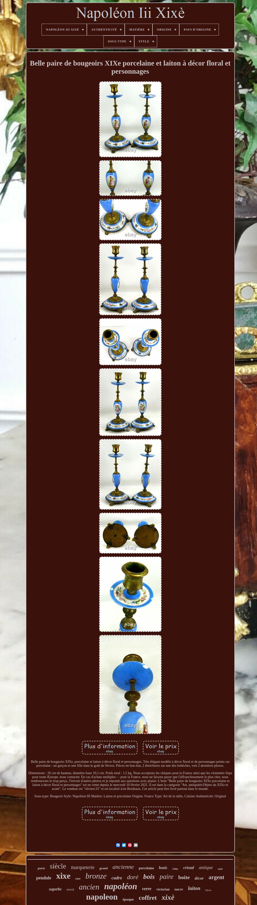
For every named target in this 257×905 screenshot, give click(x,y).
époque (128, 899)
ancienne (123, 867)
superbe (55, 889)
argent (216, 877)
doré (132, 877)
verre (146, 888)
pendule (43, 877)
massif (70, 889)
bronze (95, 875)
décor (199, 878)
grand (103, 868)
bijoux (208, 890)
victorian (163, 889)
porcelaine (146, 868)
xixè (168, 897)
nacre (178, 889)
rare (78, 878)
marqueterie (83, 867)
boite (184, 877)
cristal (188, 867)
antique (206, 867)
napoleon (102, 896)
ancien (89, 887)
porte (41, 868)
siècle (58, 866)
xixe (63, 875)
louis (163, 867)
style (220, 868)
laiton (194, 888)
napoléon (120, 886)
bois (149, 876)
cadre (116, 877)
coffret (148, 897)
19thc (175, 868)
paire (166, 876)
